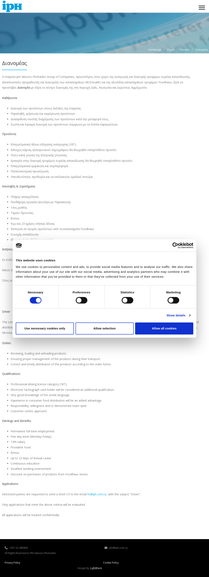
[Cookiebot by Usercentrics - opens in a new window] (175, 245)
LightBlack (96, 568)
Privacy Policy (12, 562)
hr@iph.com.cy (97, 494)
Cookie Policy (111, 562)
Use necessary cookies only (44, 328)
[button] (202, 7)
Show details (176, 315)
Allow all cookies (164, 328)
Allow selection (104, 328)
